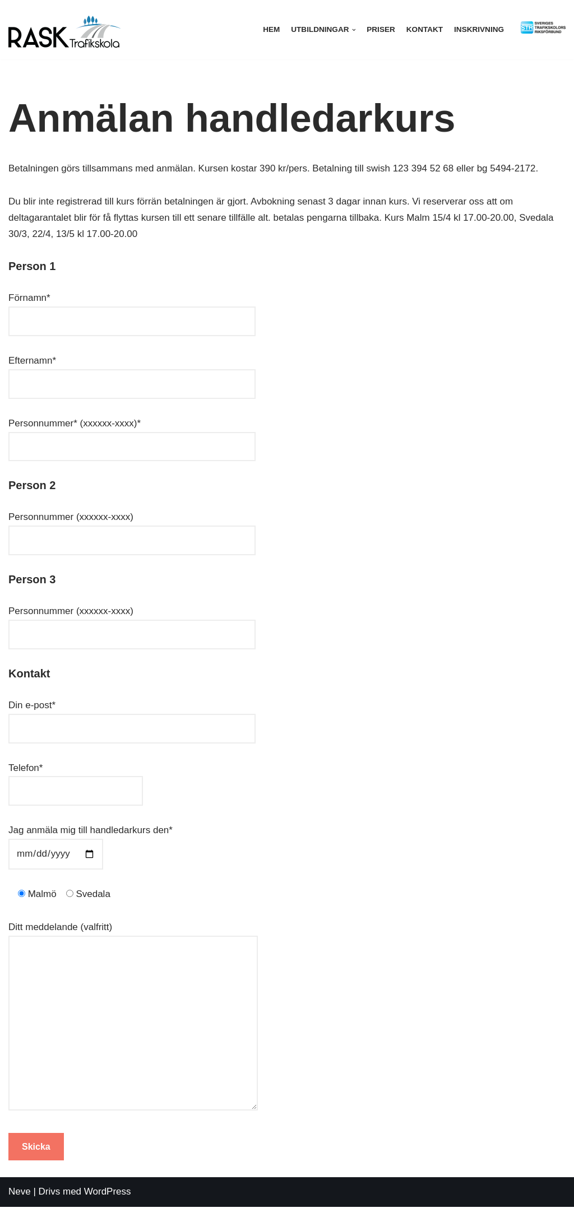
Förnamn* (132, 310)
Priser (381, 29)
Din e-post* (132, 716)
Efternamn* (132, 372)
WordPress (107, 1192)
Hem (270, 29)
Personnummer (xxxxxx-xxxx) (132, 529)
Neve (19, 1192)
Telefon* (75, 779)
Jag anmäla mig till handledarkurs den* (90, 842)
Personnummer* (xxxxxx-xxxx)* (132, 435)
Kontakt (424, 29)
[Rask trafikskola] (64, 29)
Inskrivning (479, 29)
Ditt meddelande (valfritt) (133, 1018)
